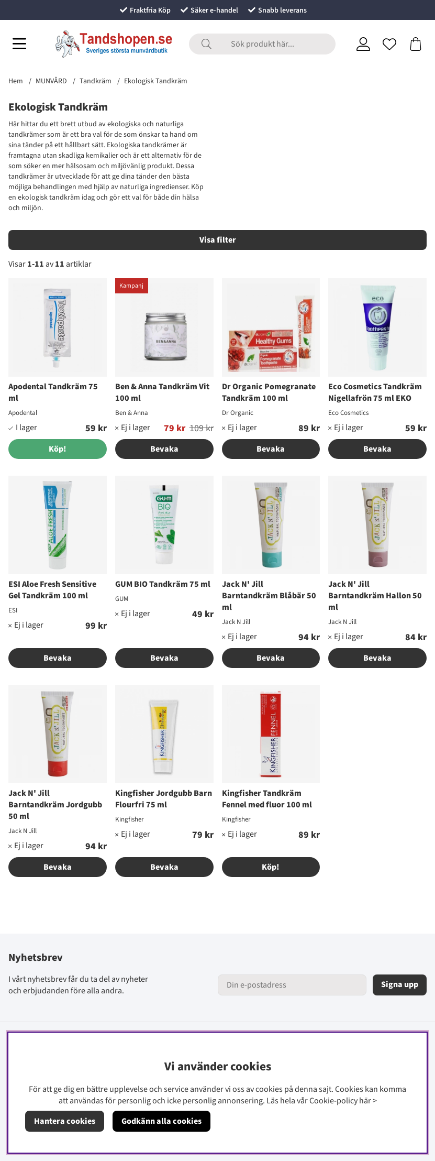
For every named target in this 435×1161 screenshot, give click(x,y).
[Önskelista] (389, 44)
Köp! (271, 867)
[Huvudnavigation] (19, 44)
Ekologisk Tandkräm (155, 81)
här (365, 1101)
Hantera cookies (64, 1121)
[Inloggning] (363, 44)
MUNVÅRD (51, 81)
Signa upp (399, 984)
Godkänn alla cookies (161, 1121)
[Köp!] (57, 449)
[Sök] (262, 44)
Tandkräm (95, 81)
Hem (15, 81)
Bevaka (164, 449)
